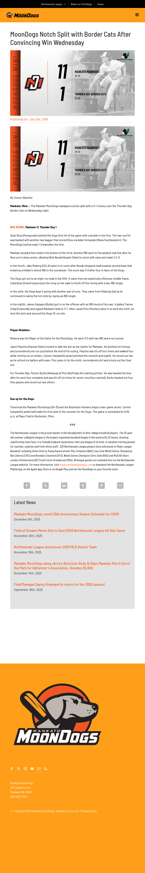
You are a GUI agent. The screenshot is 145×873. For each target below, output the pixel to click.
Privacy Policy (89, 811)
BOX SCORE (17, 227)
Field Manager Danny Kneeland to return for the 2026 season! (59, 586)
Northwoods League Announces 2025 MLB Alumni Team (55, 549)
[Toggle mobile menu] (137, 15)
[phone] (45, 768)
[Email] (120, 485)
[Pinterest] (101, 485)
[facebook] (11, 768)
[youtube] (32, 768)
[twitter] (18, 768)
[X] (45, 485)
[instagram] (25, 768)
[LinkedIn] (64, 485)
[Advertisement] (72, 636)
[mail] (38, 768)
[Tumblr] (83, 485)
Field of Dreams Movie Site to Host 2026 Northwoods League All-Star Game (69, 532)
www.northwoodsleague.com (76, 464)
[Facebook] (27, 485)
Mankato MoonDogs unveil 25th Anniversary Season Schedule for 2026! (66, 516)
